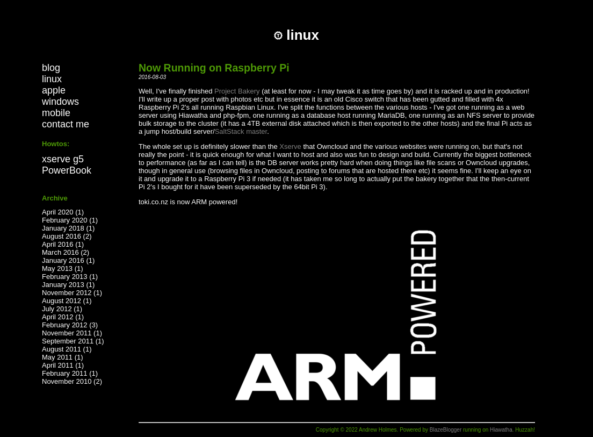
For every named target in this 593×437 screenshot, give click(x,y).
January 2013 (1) (68, 285)
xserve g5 (63, 159)
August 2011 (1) (67, 349)
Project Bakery (237, 91)
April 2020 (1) (63, 212)
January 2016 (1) (68, 260)
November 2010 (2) (72, 381)
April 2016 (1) (63, 244)
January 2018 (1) (68, 228)
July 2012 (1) (62, 309)
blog (51, 67)
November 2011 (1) (72, 333)
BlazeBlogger (445, 430)
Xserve (290, 146)
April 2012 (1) (63, 317)
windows (60, 101)
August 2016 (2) (67, 236)
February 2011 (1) (70, 373)
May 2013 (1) (62, 268)
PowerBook (66, 170)
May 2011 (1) (62, 357)
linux (52, 79)
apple (54, 90)
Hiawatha (501, 430)
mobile (56, 113)
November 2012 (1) (72, 293)
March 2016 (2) (65, 252)
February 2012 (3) (70, 325)
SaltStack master (241, 131)
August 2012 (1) (67, 301)
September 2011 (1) (73, 341)
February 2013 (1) (70, 277)
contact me (65, 124)
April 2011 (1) (63, 365)
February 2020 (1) (70, 220)
